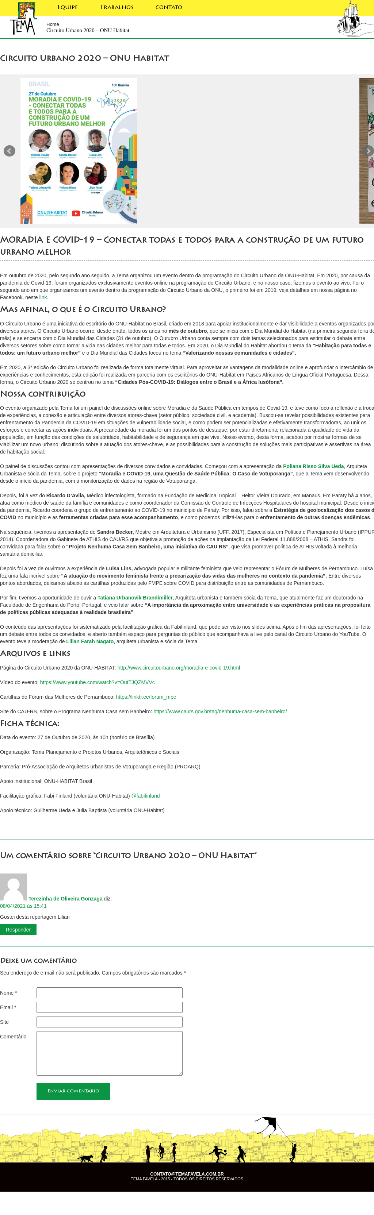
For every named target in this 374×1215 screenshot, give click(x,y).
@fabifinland (145, 796)
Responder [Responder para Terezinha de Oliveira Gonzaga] (18, 930)
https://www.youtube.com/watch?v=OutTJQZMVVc (97, 682)
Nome (8, 993)
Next (368, 151)
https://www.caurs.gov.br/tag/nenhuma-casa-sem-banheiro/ (220, 711)
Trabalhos (117, 8)
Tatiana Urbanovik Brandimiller (135, 598)
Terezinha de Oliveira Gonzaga (65, 899)
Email (8, 1007)
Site (4, 1022)
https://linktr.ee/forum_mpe (146, 697)
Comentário (13, 1037)
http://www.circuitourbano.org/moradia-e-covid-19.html (179, 668)
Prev (9, 151)
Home (52, 24)
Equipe (67, 8)
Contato (169, 8)
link (43, 297)
